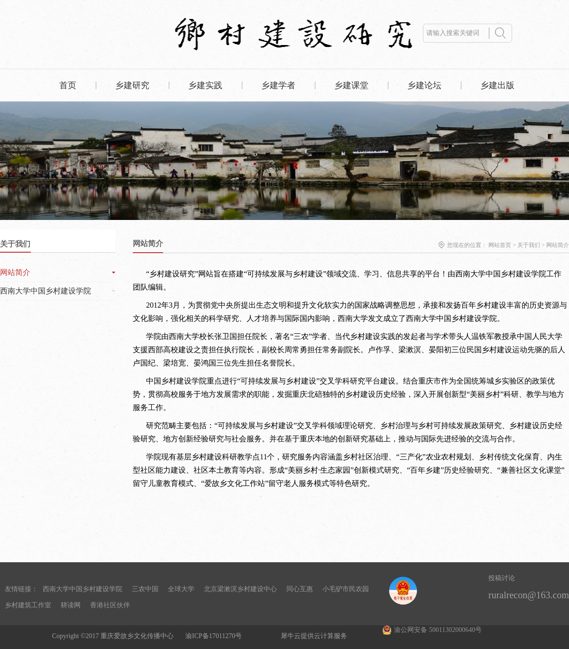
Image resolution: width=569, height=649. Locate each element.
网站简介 (557, 245)
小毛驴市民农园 (345, 589)
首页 (67, 85)
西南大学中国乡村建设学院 (82, 589)
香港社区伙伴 (110, 605)
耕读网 (71, 605)
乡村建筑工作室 (28, 605)
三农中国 (145, 589)
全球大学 (181, 589)
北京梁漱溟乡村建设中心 (240, 589)
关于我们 (528, 245)
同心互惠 (299, 589)
